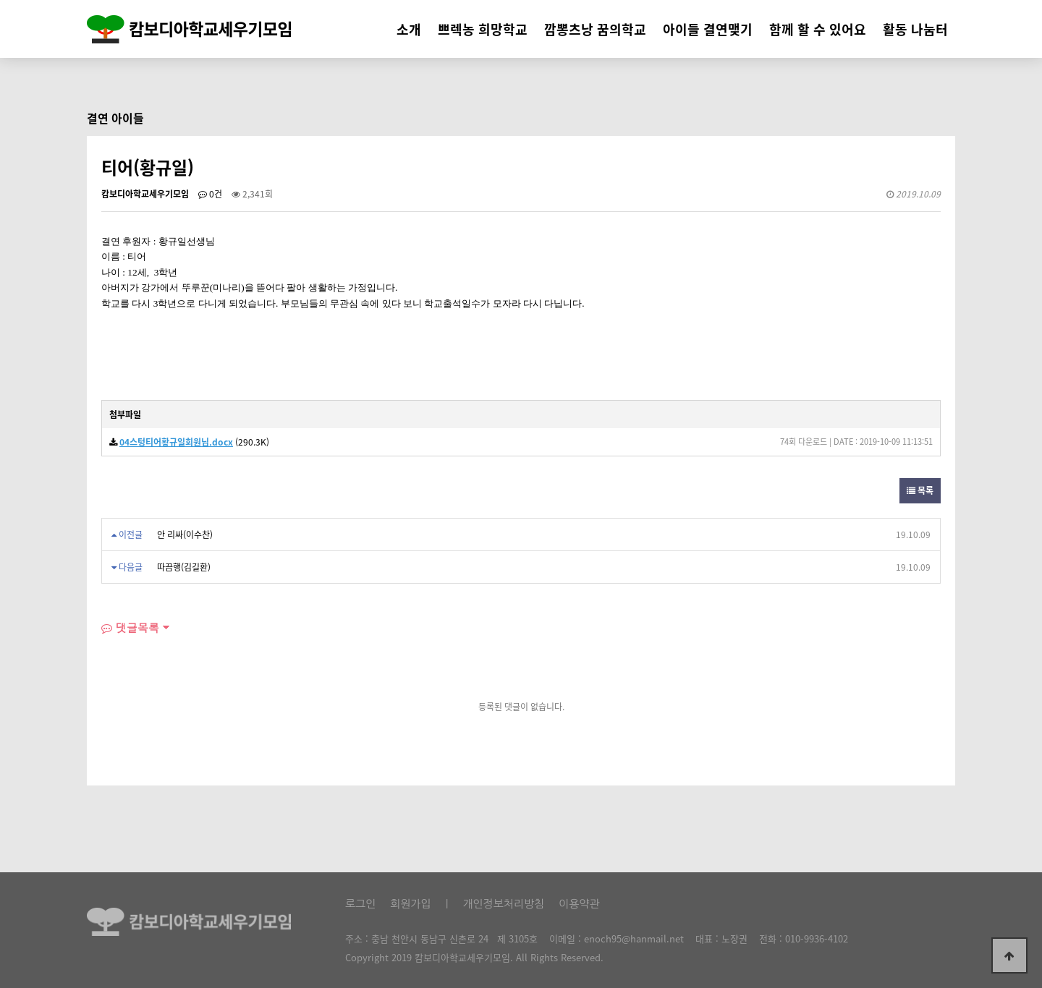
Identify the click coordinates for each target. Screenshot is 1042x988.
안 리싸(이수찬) (185, 534)
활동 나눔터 (915, 29)
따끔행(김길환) (184, 567)
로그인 (360, 903)
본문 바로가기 (0, 0)
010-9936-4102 (816, 938)
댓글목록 (130, 627)
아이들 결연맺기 (708, 29)
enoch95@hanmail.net (634, 938)
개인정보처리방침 (503, 903)
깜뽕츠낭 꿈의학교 (595, 29)
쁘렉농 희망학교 (483, 29)
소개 (409, 29)
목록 (920, 490)
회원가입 (410, 903)
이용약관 (579, 903)
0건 (210, 193)
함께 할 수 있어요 (817, 29)
